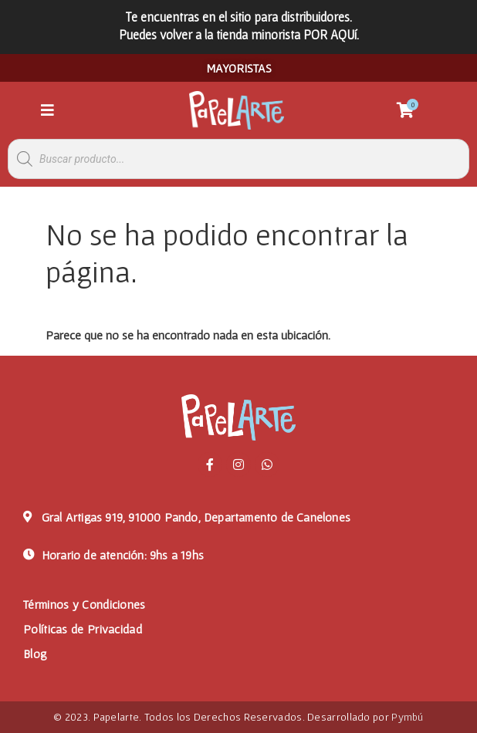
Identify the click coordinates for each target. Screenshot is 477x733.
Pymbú (407, 717)
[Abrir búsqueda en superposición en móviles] (238, 159)
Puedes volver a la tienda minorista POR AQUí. (239, 34)
